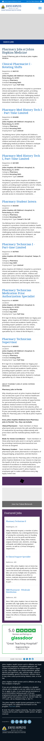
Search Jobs (8, 42)
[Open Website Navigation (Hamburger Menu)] (39, 5)
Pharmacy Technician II (16, 521)
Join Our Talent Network (33, 1)
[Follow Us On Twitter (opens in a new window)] (16, 721)
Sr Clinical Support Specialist (18, 557)
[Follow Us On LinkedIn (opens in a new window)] (25, 721)
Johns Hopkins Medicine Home (12, 1)
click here (12, 706)
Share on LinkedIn (30, 659)
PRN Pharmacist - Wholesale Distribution (18, 591)
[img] (11, 8)
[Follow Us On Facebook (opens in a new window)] (12, 721)
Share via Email (33, 659)
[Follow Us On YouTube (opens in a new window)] (21, 721)
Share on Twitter (27, 659)
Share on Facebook (24, 659)
